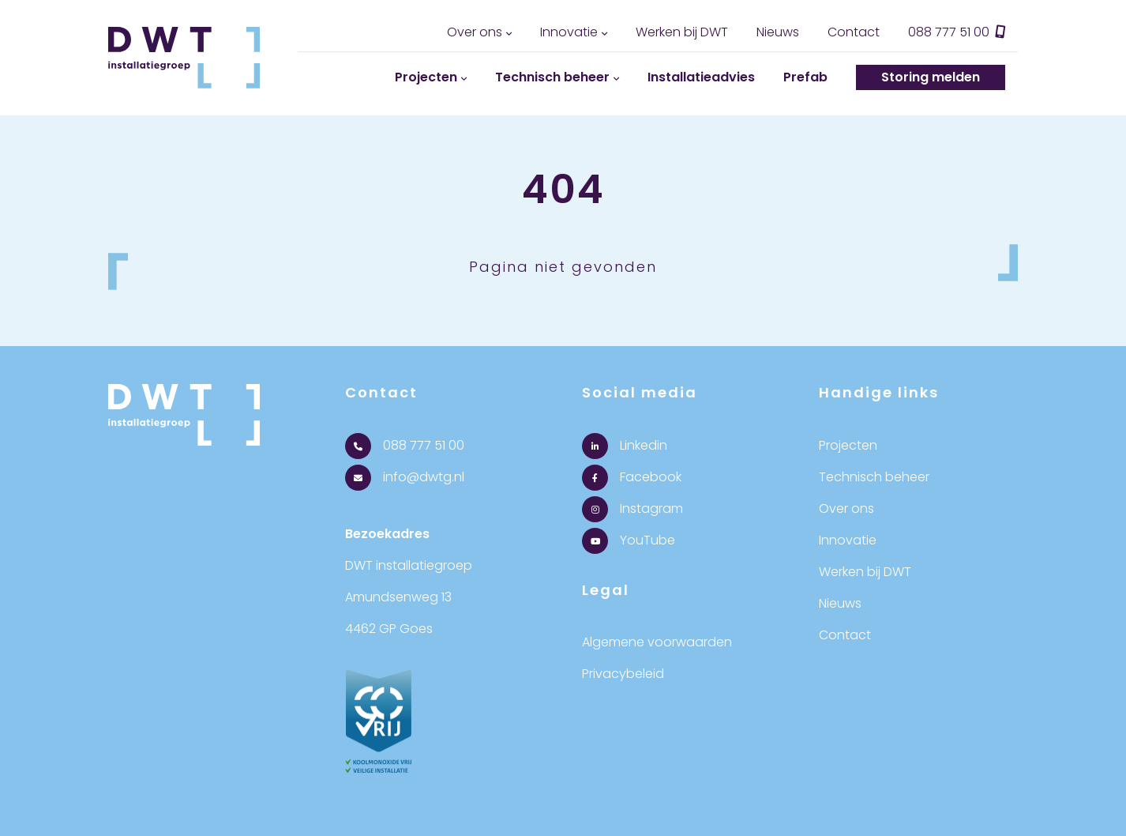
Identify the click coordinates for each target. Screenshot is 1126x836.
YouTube (628, 540)
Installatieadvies (701, 77)
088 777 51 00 (957, 32)
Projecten (426, 77)
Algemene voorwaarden (657, 642)
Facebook (631, 477)
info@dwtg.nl (404, 477)
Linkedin (624, 445)
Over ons (474, 32)
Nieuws (777, 32)
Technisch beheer (552, 77)
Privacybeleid (623, 674)
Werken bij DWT (682, 32)
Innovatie (569, 32)
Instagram (632, 508)
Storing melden (930, 77)
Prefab (805, 77)
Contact (854, 32)
